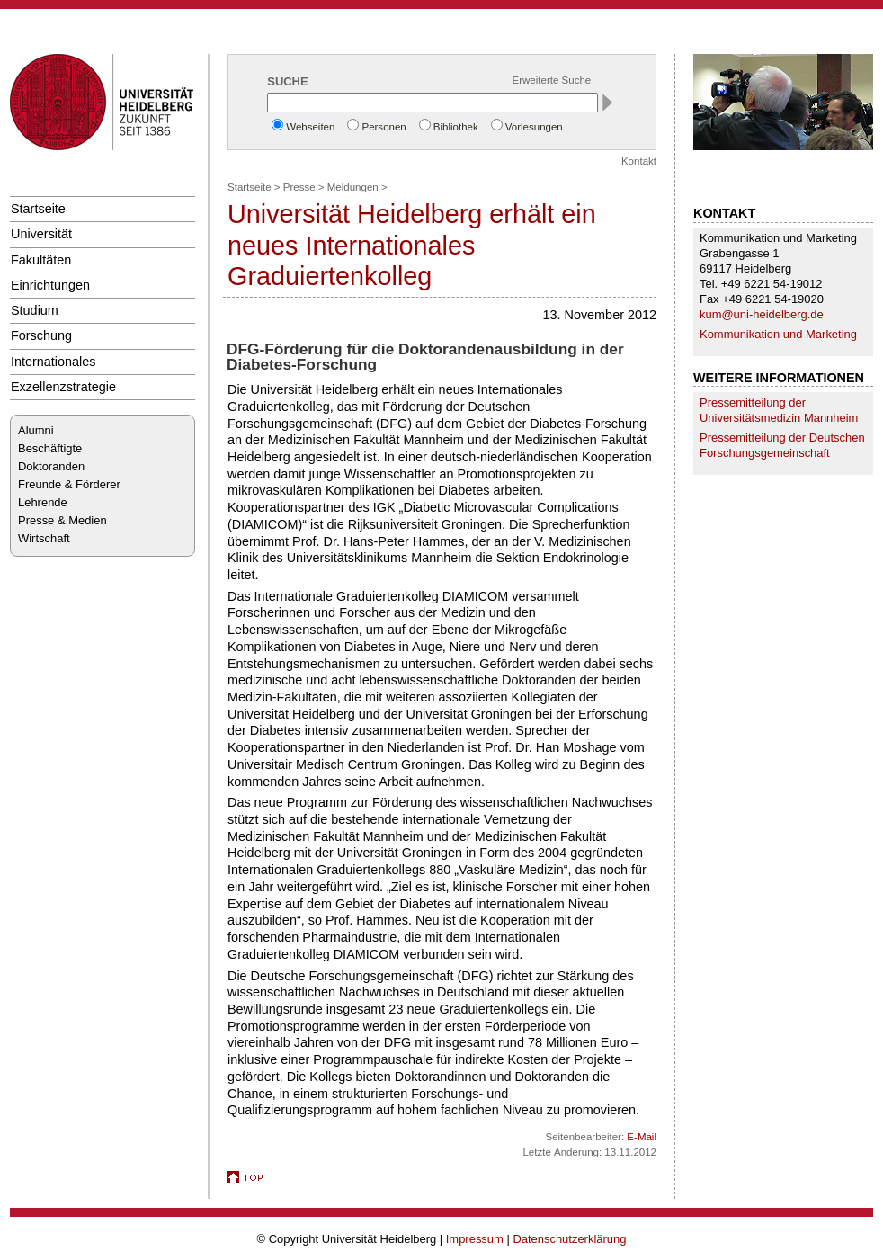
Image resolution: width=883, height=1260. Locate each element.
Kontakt (638, 161)
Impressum (475, 1239)
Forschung (41, 335)
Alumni (36, 430)
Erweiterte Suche (552, 80)
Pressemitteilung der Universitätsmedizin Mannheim (779, 410)
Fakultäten (41, 260)
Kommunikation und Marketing (778, 334)
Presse (299, 187)
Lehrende (42, 502)
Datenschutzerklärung (569, 1239)
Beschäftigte (50, 448)
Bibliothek (455, 126)
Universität (41, 234)
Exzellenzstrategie (63, 387)
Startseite (38, 208)
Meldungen (353, 187)
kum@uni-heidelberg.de (762, 314)
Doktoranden (51, 466)
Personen (383, 126)
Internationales (53, 361)
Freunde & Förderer (69, 484)
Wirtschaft (44, 538)
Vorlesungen (534, 126)
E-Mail (641, 1136)
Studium (34, 310)
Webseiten (310, 126)
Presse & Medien (62, 520)
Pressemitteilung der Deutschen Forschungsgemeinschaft (782, 445)
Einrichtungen (50, 285)
